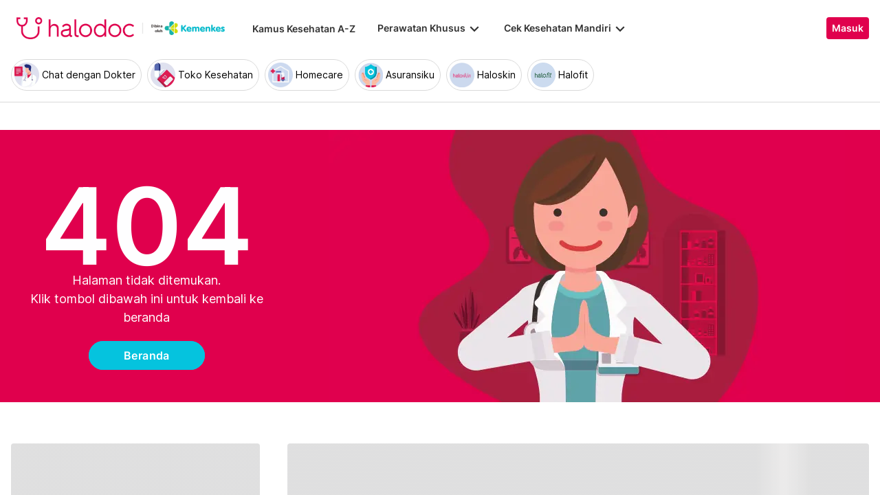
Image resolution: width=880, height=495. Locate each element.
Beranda (147, 355)
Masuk (848, 28)
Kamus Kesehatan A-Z (303, 28)
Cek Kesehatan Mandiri (566, 28)
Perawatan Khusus (429, 28)
